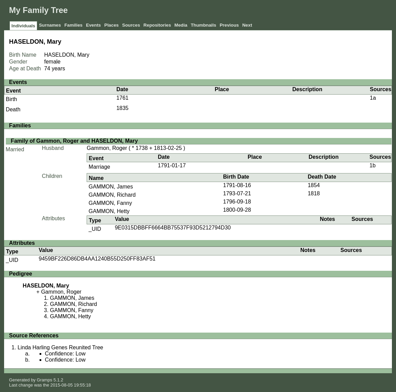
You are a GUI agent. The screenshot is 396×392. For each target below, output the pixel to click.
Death (13, 109)
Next (247, 25)
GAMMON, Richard (112, 195)
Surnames (50, 25)
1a (373, 98)
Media (180, 25)
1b (372, 165)
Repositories (157, 25)
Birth (11, 99)
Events (93, 25)
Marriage (99, 167)
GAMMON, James (111, 187)
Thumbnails (203, 25)
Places (111, 25)
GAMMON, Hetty (109, 211)
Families (73, 25)
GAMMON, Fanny (110, 203)
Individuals (23, 25)
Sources (131, 25)
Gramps (45, 379)
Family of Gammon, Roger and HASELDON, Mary (74, 141)
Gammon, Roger (107, 148)
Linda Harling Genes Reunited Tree (60, 347)
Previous (229, 25)
